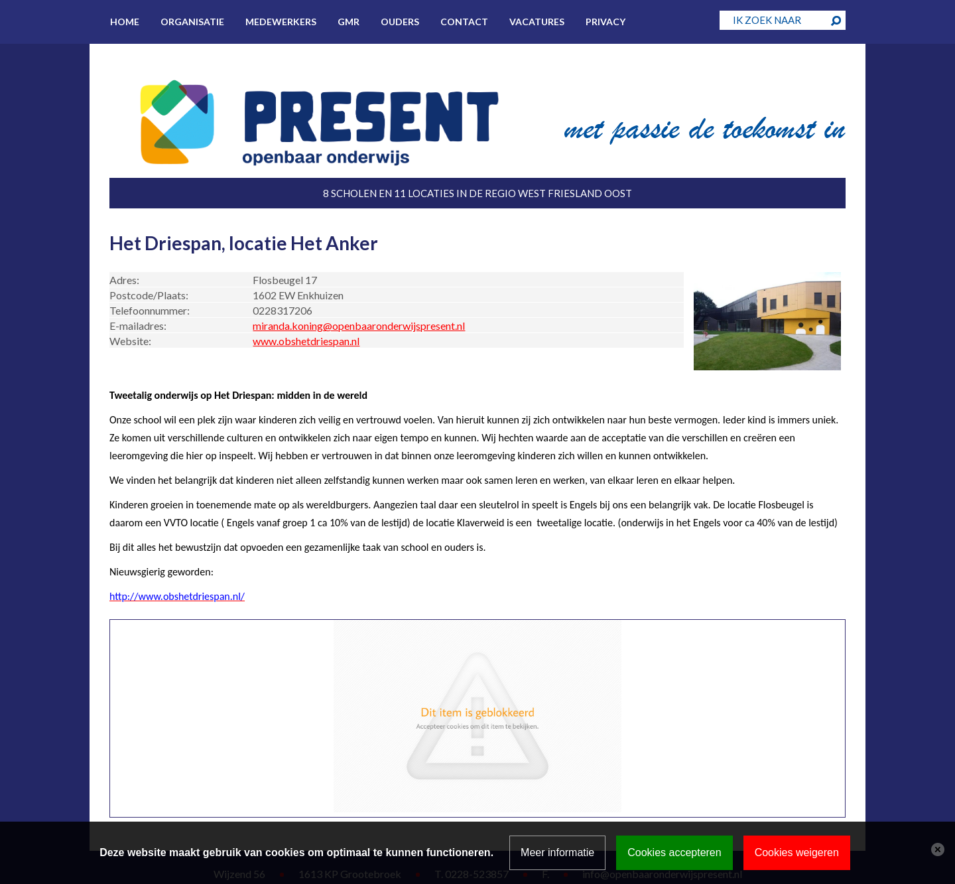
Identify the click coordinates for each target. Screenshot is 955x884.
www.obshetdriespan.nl (306, 340)
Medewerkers (280, 21)
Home (124, 21)
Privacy (605, 21)
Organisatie (192, 21)
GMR (348, 21)
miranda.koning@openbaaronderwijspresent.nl (359, 325)
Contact (464, 21)
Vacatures (536, 21)
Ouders (400, 21)
